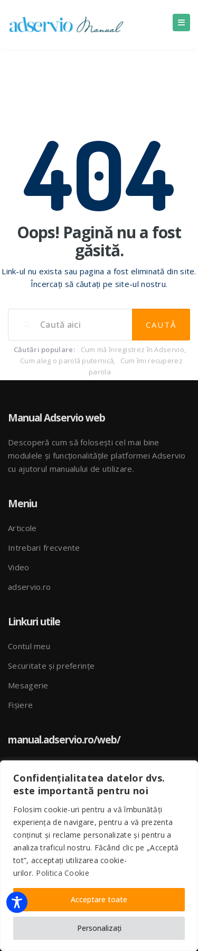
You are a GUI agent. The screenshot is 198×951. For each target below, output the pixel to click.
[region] (99, 855)
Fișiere (20, 704)
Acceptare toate (99, 899)
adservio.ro (29, 586)
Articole (22, 528)
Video (19, 567)
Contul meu (29, 646)
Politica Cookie (62, 873)
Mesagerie (28, 685)
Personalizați (99, 928)
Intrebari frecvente (44, 547)
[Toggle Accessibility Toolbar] (17, 902)
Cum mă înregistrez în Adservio (132, 349)
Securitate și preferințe (51, 665)
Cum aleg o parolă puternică (67, 360)
